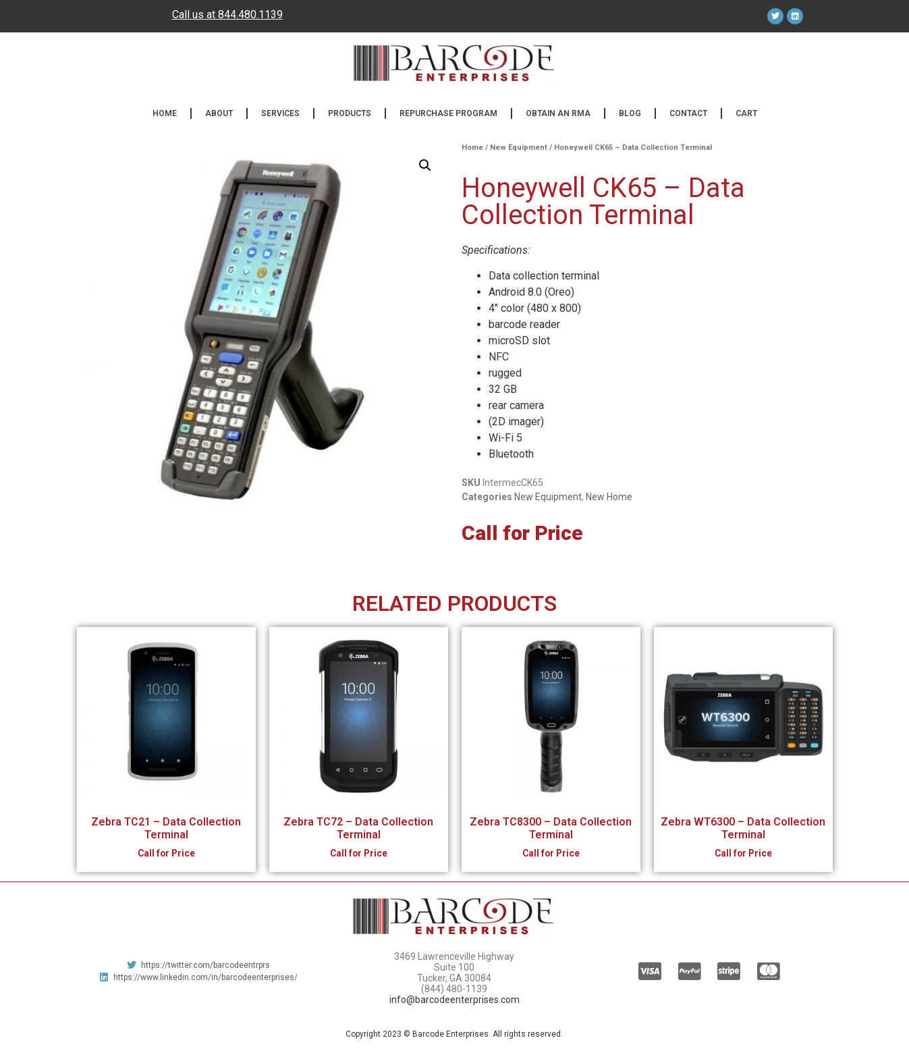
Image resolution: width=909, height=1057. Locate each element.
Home (165, 113)
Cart (746, 113)
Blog (630, 113)
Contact (688, 113)
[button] (425, 165)
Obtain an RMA (558, 113)
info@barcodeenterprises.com (454, 999)
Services (280, 113)
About (219, 113)
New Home (609, 496)
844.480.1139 (250, 14)
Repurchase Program (448, 113)
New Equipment (518, 147)
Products (349, 113)
